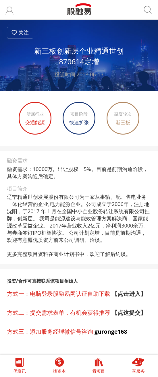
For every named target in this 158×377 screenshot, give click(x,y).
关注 (23, 32)
